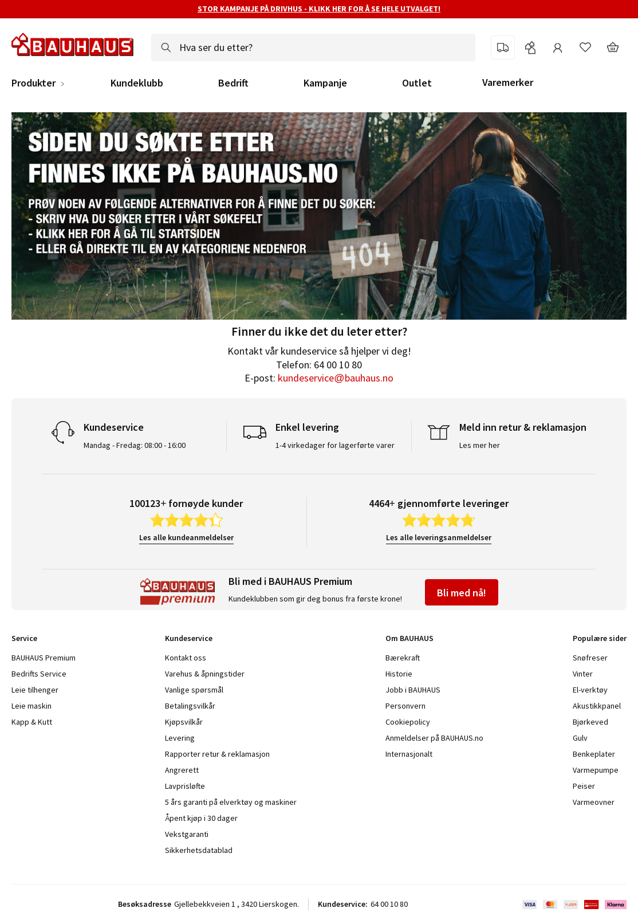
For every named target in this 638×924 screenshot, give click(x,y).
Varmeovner (594, 802)
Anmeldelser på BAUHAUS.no (434, 738)
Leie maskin (31, 706)
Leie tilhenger (34, 690)
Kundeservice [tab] (188, 638)
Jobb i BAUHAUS (412, 690)
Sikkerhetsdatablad (199, 850)
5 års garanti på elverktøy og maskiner (231, 802)
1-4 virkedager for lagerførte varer (335, 445)
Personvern (405, 706)
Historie (398, 674)
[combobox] (313, 47)
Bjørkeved (590, 722)
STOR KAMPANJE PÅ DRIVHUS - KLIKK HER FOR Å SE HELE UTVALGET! (319, 8)
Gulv (580, 738)
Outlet (417, 83)
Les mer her (479, 445)
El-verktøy (590, 690)
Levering (180, 738)
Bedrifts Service (38, 674)
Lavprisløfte (185, 786)
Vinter (583, 674)
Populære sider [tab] (600, 638)
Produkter (33, 83)
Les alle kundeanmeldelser (186, 537)
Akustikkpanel (597, 706)
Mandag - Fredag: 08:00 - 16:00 (135, 445)
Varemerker (507, 82)
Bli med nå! (461, 592)
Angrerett (182, 770)
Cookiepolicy (407, 722)
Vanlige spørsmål (194, 690)
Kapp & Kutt (31, 722)
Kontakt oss (185, 657)
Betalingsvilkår (190, 706)
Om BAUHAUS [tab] (409, 638)
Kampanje (325, 83)
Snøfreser (590, 657)
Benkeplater (594, 754)
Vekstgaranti (186, 834)
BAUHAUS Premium (43, 657)
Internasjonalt (408, 754)
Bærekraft (402, 657)
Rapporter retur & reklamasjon (217, 754)
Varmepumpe (596, 770)
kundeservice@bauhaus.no (335, 377)
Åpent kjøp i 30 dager (201, 818)
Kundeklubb (137, 83)
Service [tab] (24, 638)
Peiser (584, 786)
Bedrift (233, 83)
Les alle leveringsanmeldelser (438, 537)
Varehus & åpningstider (205, 674)
